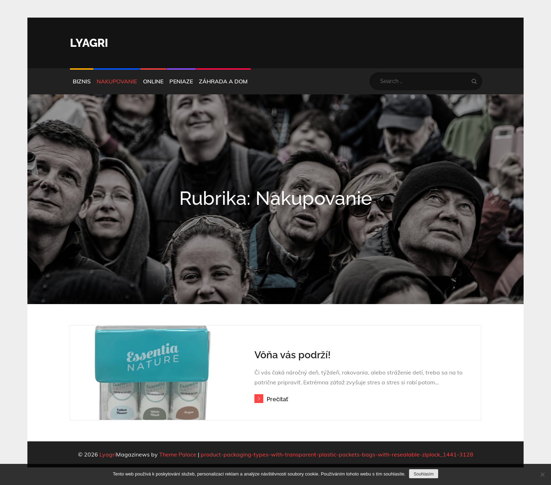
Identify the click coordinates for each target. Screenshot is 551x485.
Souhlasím (424, 474)
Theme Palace (177, 454)
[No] (542, 474)
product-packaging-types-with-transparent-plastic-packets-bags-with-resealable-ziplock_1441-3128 (337, 454)
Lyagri (89, 42)
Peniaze (181, 81)
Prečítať (271, 399)
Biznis (82, 81)
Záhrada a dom (223, 81)
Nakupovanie (117, 81)
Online (153, 81)
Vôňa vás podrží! (292, 355)
